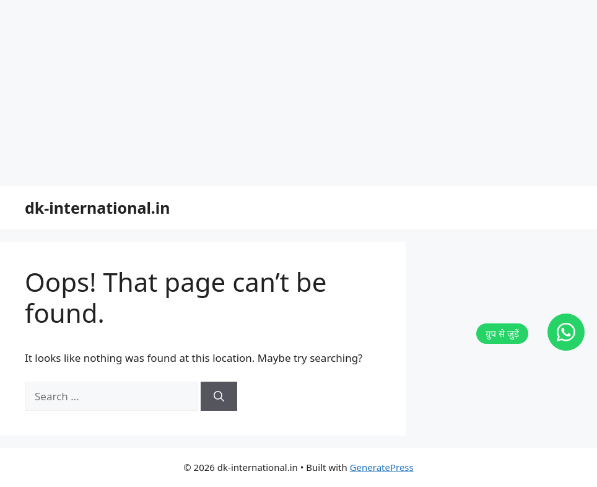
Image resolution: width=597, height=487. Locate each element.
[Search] (219, 396)
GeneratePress (382, 467)
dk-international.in (97, 207)
